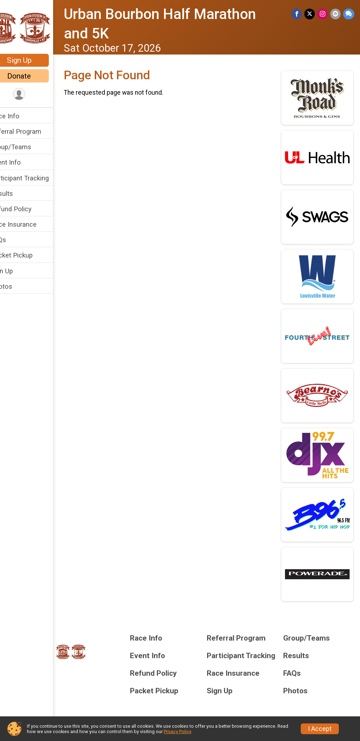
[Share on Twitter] (310, 14)
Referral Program (31, 131)
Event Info (21, 162)
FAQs (13, 240)
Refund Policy (26, 209)
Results (17, 193)
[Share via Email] (336, 14)
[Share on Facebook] (298, 14)
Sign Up (34, 60)
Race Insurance (29, 224)
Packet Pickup (27, 255)
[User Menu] (34, 94)
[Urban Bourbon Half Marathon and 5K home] (34, 27)
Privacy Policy (177, 731)
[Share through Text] (348, 14)
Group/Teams (26, 147)
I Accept (320, 728)
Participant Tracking (35, 178)
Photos (16, 286)
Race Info (20, 116)
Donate (34, 76)
